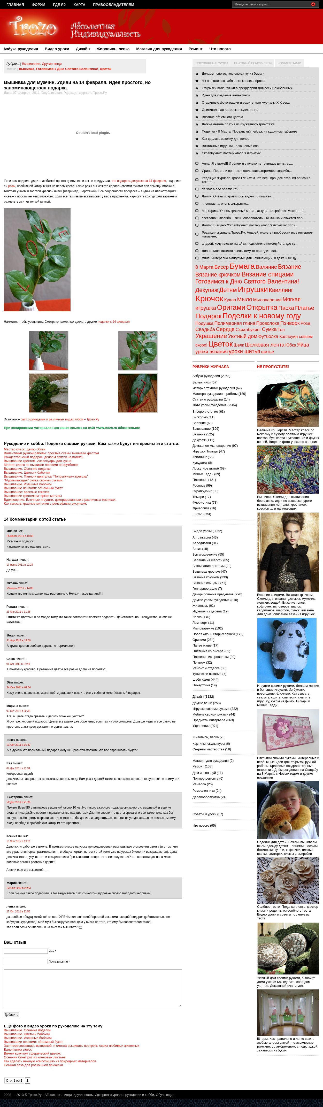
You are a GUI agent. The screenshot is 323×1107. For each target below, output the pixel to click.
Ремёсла (199, 784)
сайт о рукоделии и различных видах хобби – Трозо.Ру (60, 419)
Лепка (197, 617)
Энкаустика (201, 685)
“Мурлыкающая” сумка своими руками (33, 480)
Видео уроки (57, 49)
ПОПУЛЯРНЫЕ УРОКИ (211, 63)
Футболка (268, 336)
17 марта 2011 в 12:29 (19, 564)
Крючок (209, 298)
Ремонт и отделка (206, 668)
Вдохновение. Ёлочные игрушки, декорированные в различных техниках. (60, 500)
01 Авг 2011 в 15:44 (18, 664)
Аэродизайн (202, 543)
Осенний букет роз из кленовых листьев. (35, 1065)
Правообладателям (113, 5)
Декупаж (206, 290)
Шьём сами (201, 679)
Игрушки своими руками (211, 709)
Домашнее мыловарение (212, 446)
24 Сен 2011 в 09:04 (19, 687)
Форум (38, 5)
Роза (305, 323)
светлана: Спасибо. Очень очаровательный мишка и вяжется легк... (254, 218)
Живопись (200, 606)
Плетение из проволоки (211, 657)
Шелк (239, 345)
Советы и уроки (204, 814)
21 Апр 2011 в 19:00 (18, 640)
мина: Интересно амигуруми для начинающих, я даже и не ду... (250, 258)
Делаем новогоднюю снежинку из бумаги (233, 73)
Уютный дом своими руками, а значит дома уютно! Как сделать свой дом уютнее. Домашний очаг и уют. (288, 980)
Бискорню (200, 417)
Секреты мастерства (208, 749)
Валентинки (202, 382)
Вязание (289, 266)
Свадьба (205, 329)
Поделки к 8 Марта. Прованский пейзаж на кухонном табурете (249, 131)
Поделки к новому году (261, 316)
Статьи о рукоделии (208, 399)
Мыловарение (267, 299)
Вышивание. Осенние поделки (27, 469)
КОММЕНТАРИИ (289, 63)
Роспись (199, 485)
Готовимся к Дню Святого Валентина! (67, 69)
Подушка (204, 323)
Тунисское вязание (207, 674)
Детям (228, 289)
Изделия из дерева (207, 611)
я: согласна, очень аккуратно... (225, 203)
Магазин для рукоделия (159, 49)
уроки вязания (211, 351)
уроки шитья (244, 351)
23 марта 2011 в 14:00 (20, 588)
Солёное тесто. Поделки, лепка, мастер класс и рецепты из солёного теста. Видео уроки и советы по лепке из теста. (288, 910)
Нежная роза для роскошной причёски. (34, 1073)
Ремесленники (204, 791)
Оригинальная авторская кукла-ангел (230, 110)
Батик (197, 549)
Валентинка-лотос (18, 1057)
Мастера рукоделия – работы (215, 394)
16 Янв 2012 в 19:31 (18, 841)
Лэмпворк (200, 623)
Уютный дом (242, 336)
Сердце (225, 329)
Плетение (200, 480)
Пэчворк (290, 323)
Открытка (261, 307)
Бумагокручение (205, 554)
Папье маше (202, 645)
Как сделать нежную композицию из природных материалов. (50, 1069)
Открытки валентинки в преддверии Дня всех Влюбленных (247, 88)
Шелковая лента (264, 345)
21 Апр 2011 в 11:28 (18, 611)
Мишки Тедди (203, 474)
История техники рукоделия (214, 388)
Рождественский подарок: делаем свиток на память (43, 457)
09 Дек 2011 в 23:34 (18, 768)
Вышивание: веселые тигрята (26, 492)
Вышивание (31, 64)
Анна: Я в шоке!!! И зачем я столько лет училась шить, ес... (247, 163)
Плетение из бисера (208, 651)
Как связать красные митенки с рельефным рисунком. (45, 503)
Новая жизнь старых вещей (214, 634)
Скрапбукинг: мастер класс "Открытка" (231, 153)
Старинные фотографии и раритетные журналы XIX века (246, 102)
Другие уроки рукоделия (211, 600)
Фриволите (201, 508)
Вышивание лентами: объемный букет (33, 488)
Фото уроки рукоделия (209, 405)
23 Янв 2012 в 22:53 (19, 888)
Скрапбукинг (248, 329)
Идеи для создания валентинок (226, 95)
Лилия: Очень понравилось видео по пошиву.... (238, 196)
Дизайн (83, 49)
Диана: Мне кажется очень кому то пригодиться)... (240, 251)
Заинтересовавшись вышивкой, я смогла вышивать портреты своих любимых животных (71, 1053)
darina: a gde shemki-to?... (221, 189)
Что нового (220, 49)
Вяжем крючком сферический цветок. (32, 1061)
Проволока (267, 323)
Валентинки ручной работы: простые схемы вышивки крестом (51, 453)
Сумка (269, 329)
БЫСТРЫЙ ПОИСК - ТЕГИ (252, 63)
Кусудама (200, 463)
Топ (281, 329)
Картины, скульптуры (209, 743)
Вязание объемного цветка (222, 117)
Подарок (208, 316)
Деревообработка (206, 797)
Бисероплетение (205, 411)
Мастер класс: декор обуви (24, 449)
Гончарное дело (205, 588)
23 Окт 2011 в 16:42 (18, 744)
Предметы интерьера (209, 720)
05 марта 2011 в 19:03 (20, 536)
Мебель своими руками (210, 714)
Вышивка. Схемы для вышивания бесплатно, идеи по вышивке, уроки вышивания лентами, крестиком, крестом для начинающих (288, 500)
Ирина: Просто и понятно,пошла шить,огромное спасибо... (247, 171)
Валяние (266, 267)
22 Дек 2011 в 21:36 (18, 802)
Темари (198, 497)
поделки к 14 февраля (114, 322)
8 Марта (204, 267)
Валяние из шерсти (207, 560)
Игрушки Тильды (205, 451)
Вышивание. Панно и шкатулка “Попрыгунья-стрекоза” (46, 476)
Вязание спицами (267, 274)
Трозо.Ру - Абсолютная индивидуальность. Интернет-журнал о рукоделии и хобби (91, 1102)
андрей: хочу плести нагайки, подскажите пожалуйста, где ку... (249, 243)
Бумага (242, 266)
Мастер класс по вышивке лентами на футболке (41, 465)
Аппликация (202, 537)
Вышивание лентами (209, 566)
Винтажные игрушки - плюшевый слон (231, 146)
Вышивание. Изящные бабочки (28, 484)
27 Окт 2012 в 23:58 (18, 911)
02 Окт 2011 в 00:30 (18, 711)
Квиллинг (281, 290)
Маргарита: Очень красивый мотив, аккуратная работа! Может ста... (254, 211)
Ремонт (196, 49)
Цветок (105, 69)
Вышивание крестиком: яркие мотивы (33, 496)
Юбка (290, 345)
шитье (267, 351)
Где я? (59, 5)
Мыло (244, 299)
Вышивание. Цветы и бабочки (27, 472)
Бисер (221, 267)
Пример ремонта (205, 778)
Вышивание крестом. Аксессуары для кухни (37, 461)
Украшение (211, 335)
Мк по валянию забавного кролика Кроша (233, 81)
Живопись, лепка (113, 49)
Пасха (286, 308)
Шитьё (198, 514)
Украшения (201, 726)
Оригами (231, 307)
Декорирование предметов (213, 594)
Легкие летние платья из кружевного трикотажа (238, 124)
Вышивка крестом (206, 571)
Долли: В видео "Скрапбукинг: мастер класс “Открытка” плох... (250, 225)
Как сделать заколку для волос (225, 139)
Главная (15, 5)
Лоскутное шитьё (206, 468)
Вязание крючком (218, 274)
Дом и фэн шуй (204, 773)
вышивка (26, 69)
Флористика (202, 502)
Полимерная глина (234, 323)
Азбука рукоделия (20, 49)
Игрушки (253, 289)
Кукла (230, 299)
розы (11, 186)
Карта (80, 5)
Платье (304, 308)
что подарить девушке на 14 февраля (139, 181)
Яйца (303, 345)
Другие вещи (52, 64)
